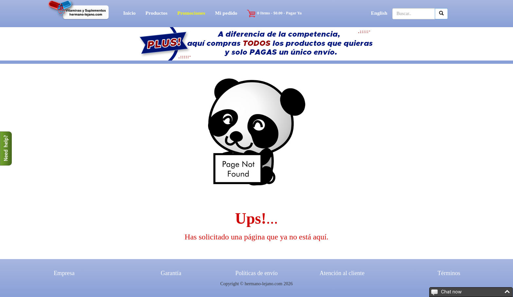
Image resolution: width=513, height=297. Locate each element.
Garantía (171, 273)
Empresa (64, 273)
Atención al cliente (342, 273)
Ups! (250, 218)
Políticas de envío (256, 273)
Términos (448, 273)
